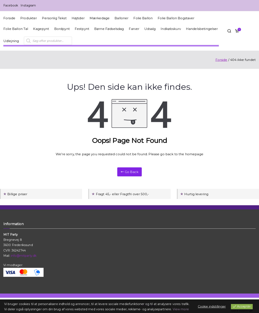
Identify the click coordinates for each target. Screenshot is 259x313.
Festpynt (82, 29)
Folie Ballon (143, 18)
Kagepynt (41, 29)
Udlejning (11, 41)
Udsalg (150, 29)
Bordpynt (62, 29)
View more (181, 309)
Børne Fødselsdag (109, 29)
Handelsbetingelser (202, 29)
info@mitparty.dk (23, 256)
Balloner (121, 18)
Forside (9, 18)
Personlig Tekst (54, 18)
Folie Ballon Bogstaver (176, 18)
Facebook (10, 5)
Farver (134, 29)
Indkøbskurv (171, 29)
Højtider (78, 18)
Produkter (28, 18)
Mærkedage (100, 18)
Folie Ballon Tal (15, 29)
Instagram (28, 5)
